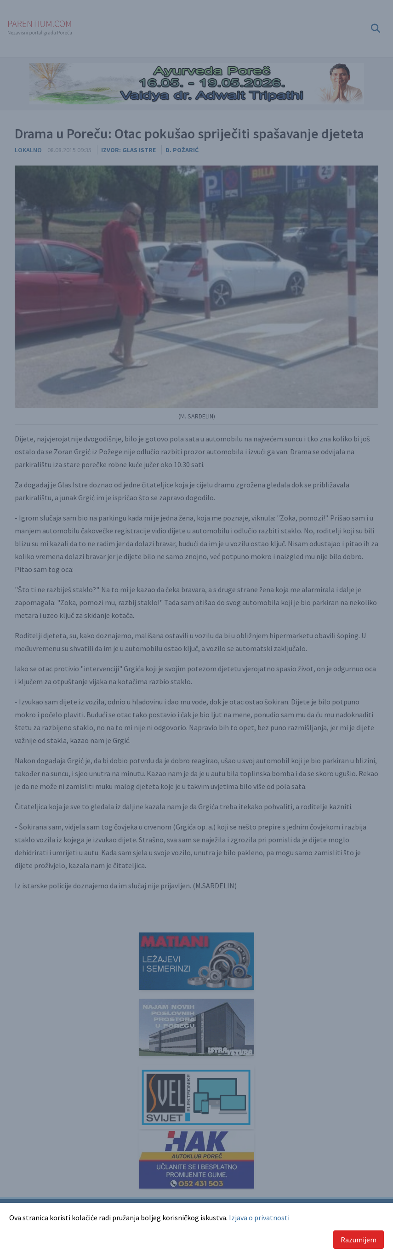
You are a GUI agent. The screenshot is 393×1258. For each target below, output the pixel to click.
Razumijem (358, 1239)
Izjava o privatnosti (259, 1217)
